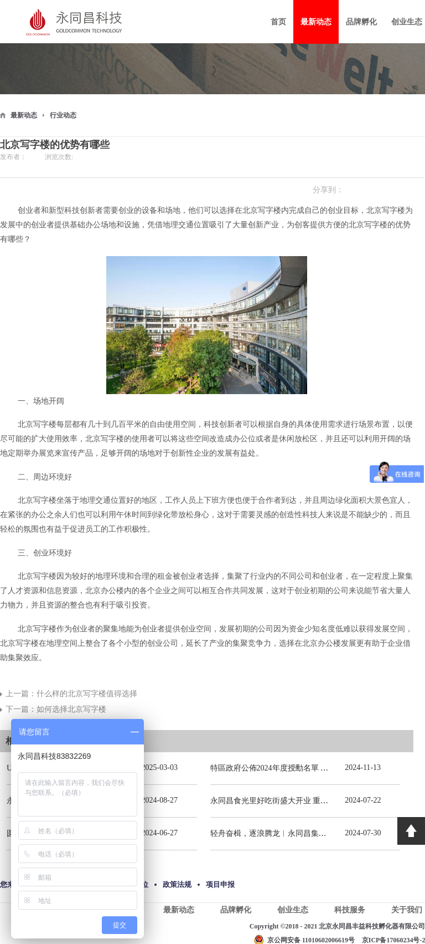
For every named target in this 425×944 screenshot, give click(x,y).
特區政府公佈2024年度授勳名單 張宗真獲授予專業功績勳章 (312, 768)
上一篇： (71, 694)
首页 (278, 22)
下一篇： (56, 709)
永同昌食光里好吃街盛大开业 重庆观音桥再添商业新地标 (308, 801)
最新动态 (24, 115)
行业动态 (63, 115)
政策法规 (177, 884)
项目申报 (220, 884)
